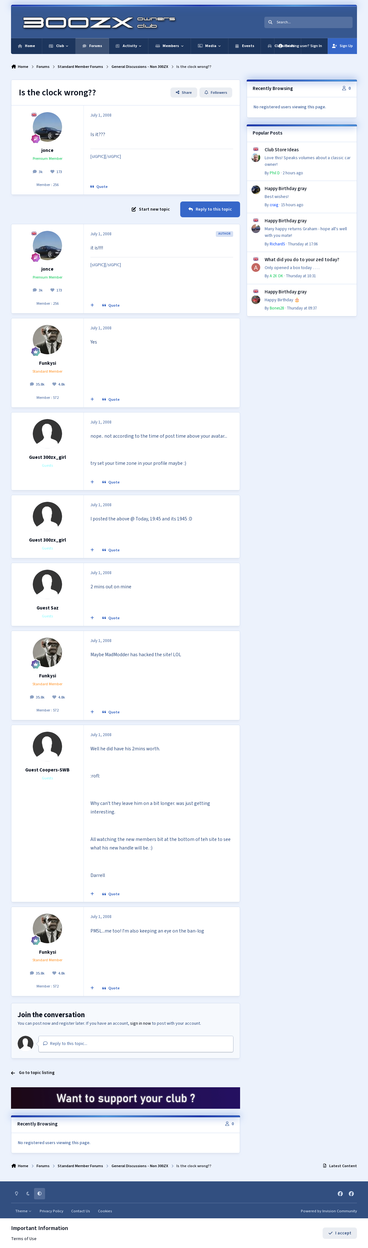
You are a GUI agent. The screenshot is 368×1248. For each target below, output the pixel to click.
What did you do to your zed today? (302, 259)
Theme (23, 1211)
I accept (339, 1233)
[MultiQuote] (92, 305)
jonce (47, 150)
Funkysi (47, 363)
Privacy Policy (51, 1211)
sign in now (140, 1023)
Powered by (329, 1211)
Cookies (105, 1211)
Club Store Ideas (282, 149)
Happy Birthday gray (286, 188)
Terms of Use (24, 1239)
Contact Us (80, 1211)
